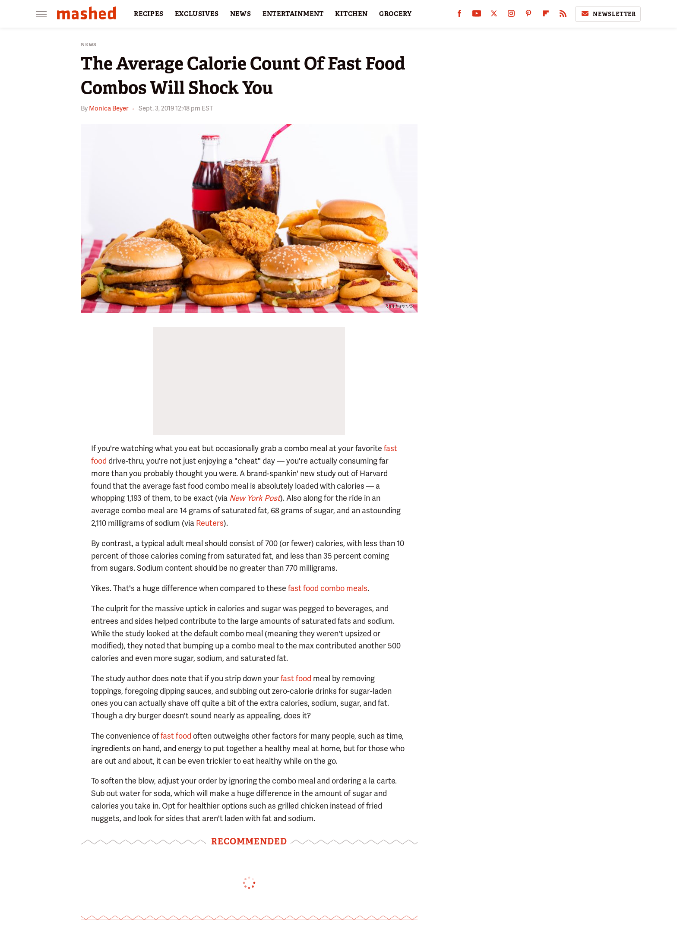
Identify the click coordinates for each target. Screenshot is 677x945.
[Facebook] (459, 15)
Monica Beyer (108, 108)
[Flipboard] (546, 15)
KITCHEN (351, 13)
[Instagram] (511, 15)
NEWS (240, 13)
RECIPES (149, 13)
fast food (296, 678)
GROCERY (395, 13)
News (89, 44)
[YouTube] (476, 15)
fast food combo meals (327, 588)
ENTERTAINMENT (293, 13)
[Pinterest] (528, 15)
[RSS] (563, 15)
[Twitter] (494, 15)
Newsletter (608, 14)
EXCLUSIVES (197, 13)
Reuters (210, 523)
